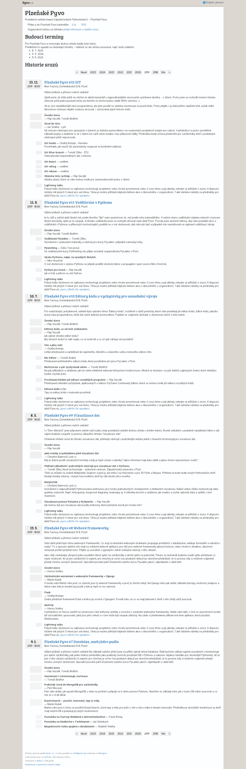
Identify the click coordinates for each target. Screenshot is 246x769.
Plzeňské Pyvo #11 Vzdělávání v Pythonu (78, 202)
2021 (129, 72)
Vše (163, 72)
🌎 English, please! (213, 2)
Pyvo (28, 3)
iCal (74, 24)
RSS (84, 24)
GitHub (47, 757)
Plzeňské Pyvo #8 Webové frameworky (76, 527)
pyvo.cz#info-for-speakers (75, 195)
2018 (155, 72)
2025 (93, 72)
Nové (84, 72)
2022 (120, 72)
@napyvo (102, 753)
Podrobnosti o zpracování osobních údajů (42, 764)
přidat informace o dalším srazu (80, 29)
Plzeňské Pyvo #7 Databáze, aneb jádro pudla (81, 641)
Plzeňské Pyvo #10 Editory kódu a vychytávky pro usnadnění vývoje (100, 296)
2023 (111, 72)
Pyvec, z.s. (50, 753)
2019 (146, 72)
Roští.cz (40, 760)
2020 (138, 72)
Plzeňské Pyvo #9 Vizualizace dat (72, 415)
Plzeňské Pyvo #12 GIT (62, 82)
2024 (102, 72)
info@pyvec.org (79, 753)
